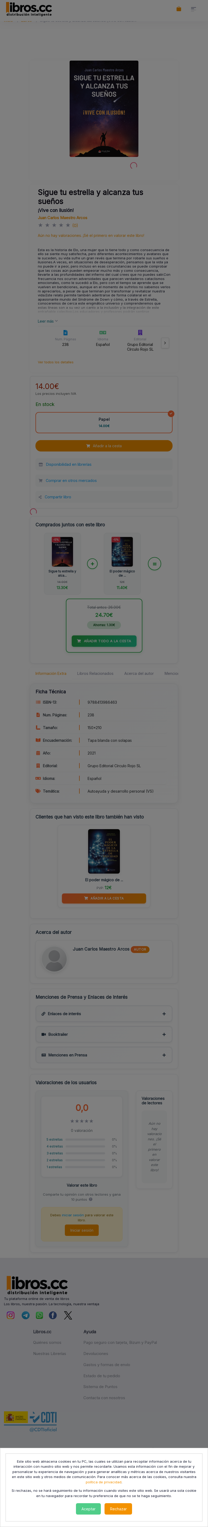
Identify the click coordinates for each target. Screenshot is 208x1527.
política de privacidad (103, 1482)
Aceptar (89, 1509)
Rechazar (118, 1509)
